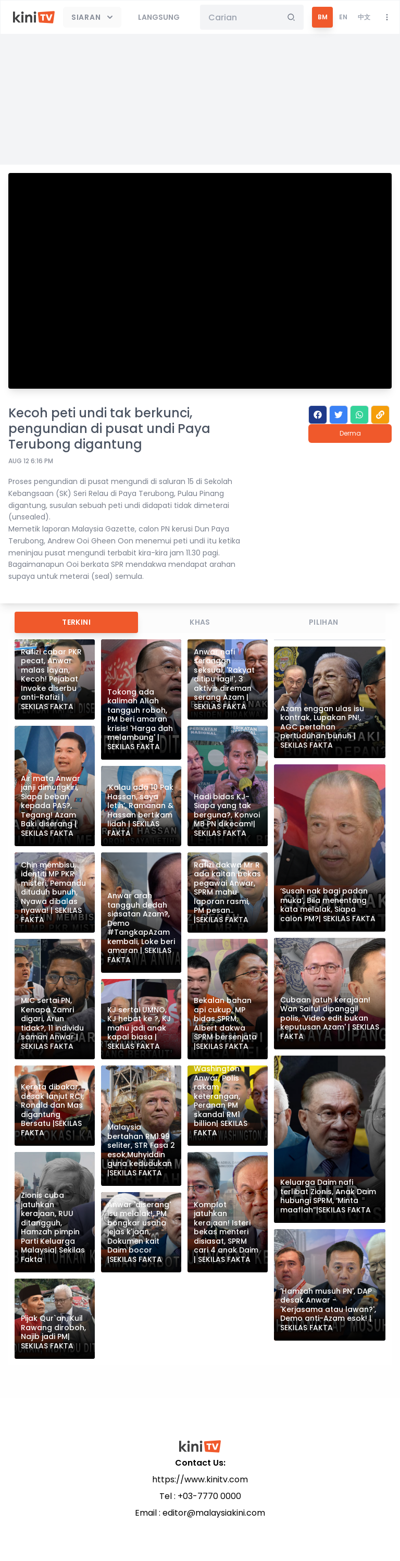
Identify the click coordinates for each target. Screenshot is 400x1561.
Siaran (93, 17)
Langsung (159, 17)
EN (343, 17)
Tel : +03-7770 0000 (200, 1496)
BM (323, 17)
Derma (350, 433)
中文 (364, 17)
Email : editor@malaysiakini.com (200, 1513)
